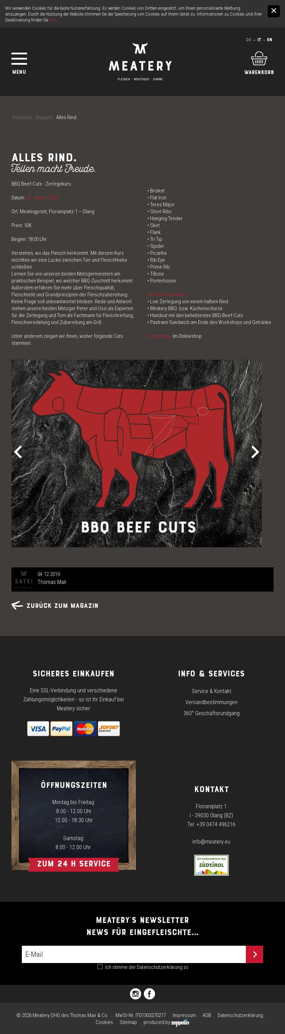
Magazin (44, 117)
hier (52, 20)
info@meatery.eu (211, 841)
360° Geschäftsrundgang (211, 713)
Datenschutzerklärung (159, 967)
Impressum (184, 1015)
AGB (206, 1015)
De (248, 40)
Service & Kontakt (211, 691)
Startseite (21, 117)
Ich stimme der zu (146, 967)
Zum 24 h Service (74, 863)
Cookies (104, 1022)
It (259, 40)
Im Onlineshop (187, 336)
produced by (166, 1022)
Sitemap (128, 1022)
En (269, 40)
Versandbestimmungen (211, 702)
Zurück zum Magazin (54, 606)
